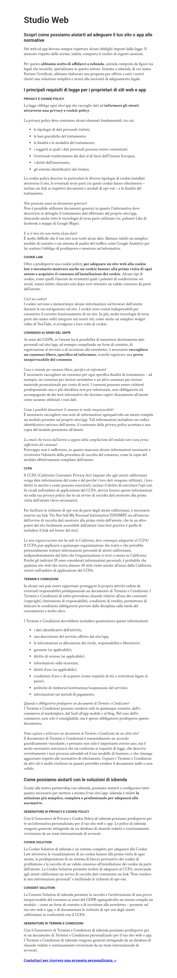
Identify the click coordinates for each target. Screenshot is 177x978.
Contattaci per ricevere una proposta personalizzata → (70, 960)
